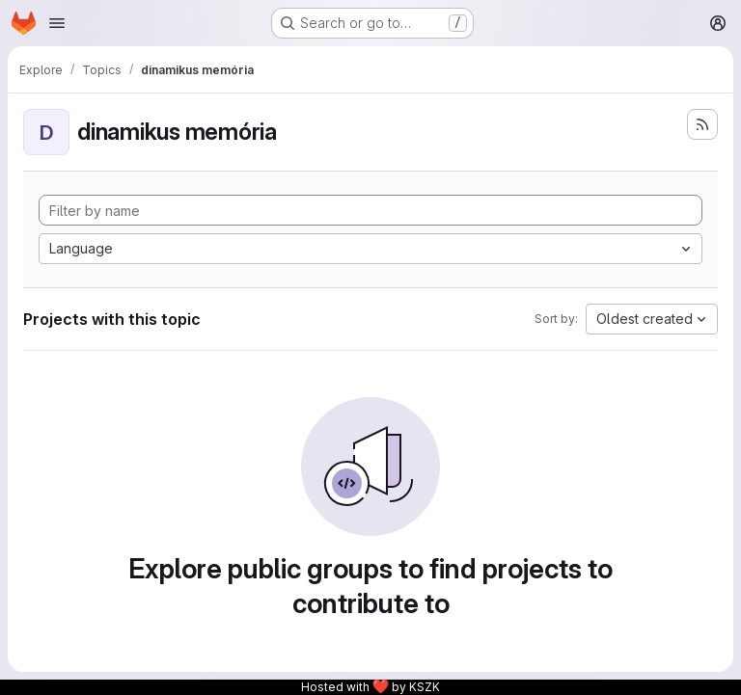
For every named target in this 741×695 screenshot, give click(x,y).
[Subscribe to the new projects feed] (702, 124)
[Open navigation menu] (56, 23)
